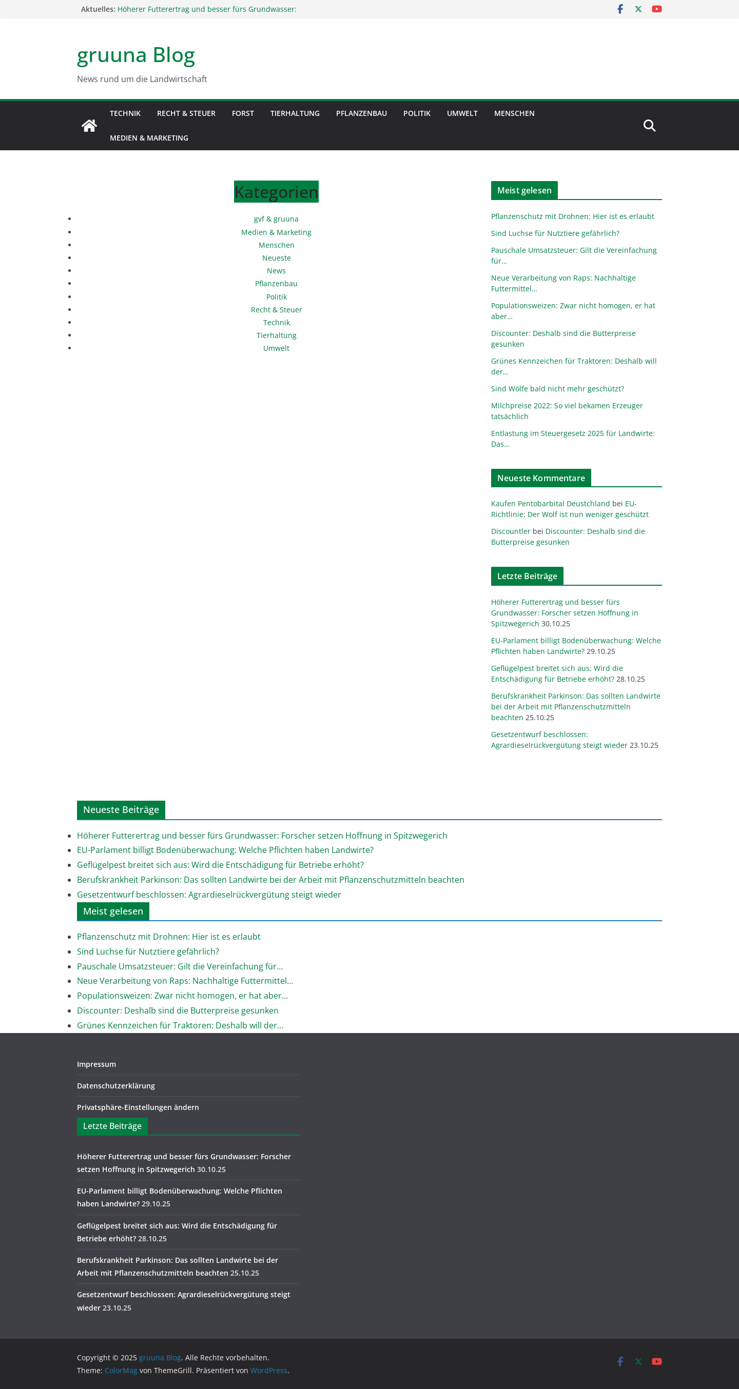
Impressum (96, 1064)
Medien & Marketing (149, 138)
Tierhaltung (295, 113)
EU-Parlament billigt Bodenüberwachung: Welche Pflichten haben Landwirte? (225, 850)
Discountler (511, 531)
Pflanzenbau (361, 113)
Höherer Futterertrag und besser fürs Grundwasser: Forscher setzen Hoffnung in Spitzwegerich (207, 14)
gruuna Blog (136, 54)
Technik (125, 113)
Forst (243, 113)
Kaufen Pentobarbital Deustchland (550, 503)
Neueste (276, 258)
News (276, 270)
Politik (417, 113)
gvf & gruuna (276, 219)
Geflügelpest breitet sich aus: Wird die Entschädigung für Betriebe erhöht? (220, 864)
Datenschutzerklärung (116, 1085)
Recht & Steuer (186, 113)
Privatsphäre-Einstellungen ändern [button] (138, 1107)
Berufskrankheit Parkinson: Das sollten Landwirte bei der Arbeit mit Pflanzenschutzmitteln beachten (575, 706)
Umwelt (462, 113)
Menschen (514, 113)
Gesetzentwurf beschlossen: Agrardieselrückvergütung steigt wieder (209, 894)
